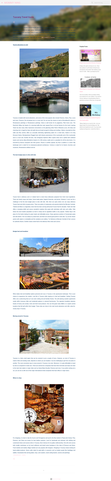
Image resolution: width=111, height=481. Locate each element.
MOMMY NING (12, 2)
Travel (23, 455)
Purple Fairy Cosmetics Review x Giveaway (90, 63)
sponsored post (17, 455)
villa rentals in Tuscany (48, 37)
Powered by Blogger (55, 479)
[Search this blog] (102, 3)
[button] (14, 22)
